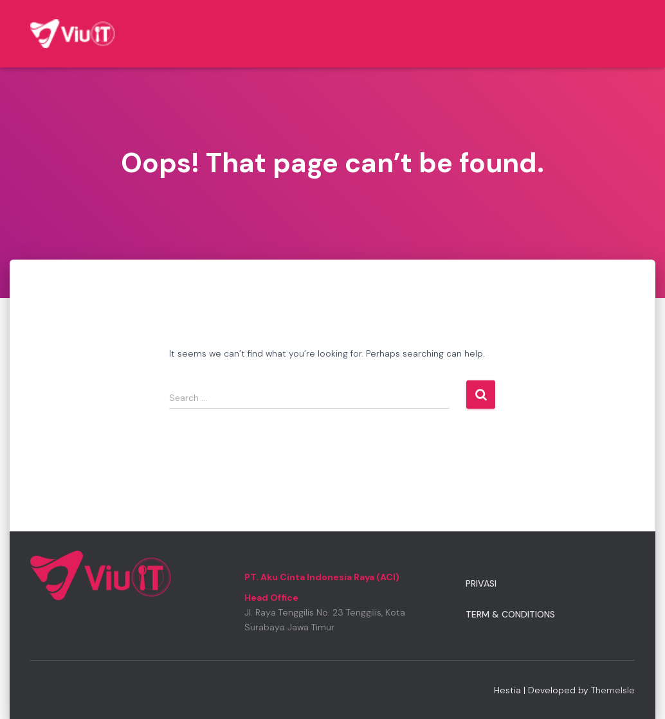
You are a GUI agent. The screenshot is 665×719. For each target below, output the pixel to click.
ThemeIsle (613, 690)
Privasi (481, 583)
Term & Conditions (510, 614)
